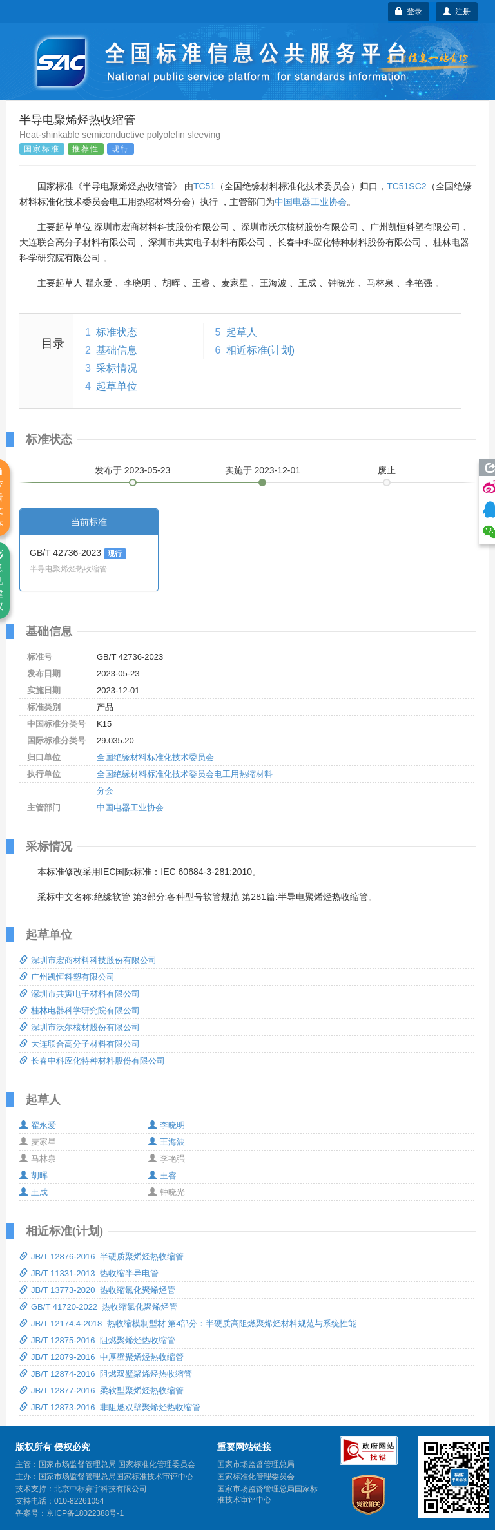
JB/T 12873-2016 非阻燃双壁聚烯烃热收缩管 (109, 1407)
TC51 (204, 186)
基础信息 (116, 350)
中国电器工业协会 (311, 201)
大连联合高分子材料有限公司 (79, 1044)
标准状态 (116, 332)
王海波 (166, 1142)
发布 (133, 470)
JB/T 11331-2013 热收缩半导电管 (89, 1273)
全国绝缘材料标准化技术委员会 (155, 757)
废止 (387, 470)
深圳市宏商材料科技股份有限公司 (88, 960)
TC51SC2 (406, 186)
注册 (457, 11)
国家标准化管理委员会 (256, 1476)
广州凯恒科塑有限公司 (67, 977)
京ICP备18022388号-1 (85, 1513)
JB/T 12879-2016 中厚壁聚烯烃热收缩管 (101, 1357)
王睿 (162, 1175)
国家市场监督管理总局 (256, 1464)
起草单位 (116, 386)
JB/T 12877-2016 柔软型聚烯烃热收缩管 (101, 1390)
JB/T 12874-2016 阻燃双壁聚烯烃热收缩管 (105, 1374)
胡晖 (33, 1175)
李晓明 (166, 1125)
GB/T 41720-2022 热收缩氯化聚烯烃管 (98, 1307)
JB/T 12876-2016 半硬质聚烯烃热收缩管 (101, 1256)
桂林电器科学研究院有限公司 (79, 1010)
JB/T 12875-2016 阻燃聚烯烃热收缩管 (97, 1340)
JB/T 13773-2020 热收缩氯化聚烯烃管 (97, 1290)
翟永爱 (37, 1125)
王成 (33, 1192)
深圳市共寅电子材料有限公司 (79, 994)
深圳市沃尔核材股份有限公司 (79, 1027)
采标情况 (116, 368)
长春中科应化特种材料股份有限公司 (92, 1061)
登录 (409, 11)
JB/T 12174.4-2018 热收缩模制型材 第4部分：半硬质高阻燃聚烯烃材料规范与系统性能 (187, 1323)
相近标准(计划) (260, 350)
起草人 (241, 332)
